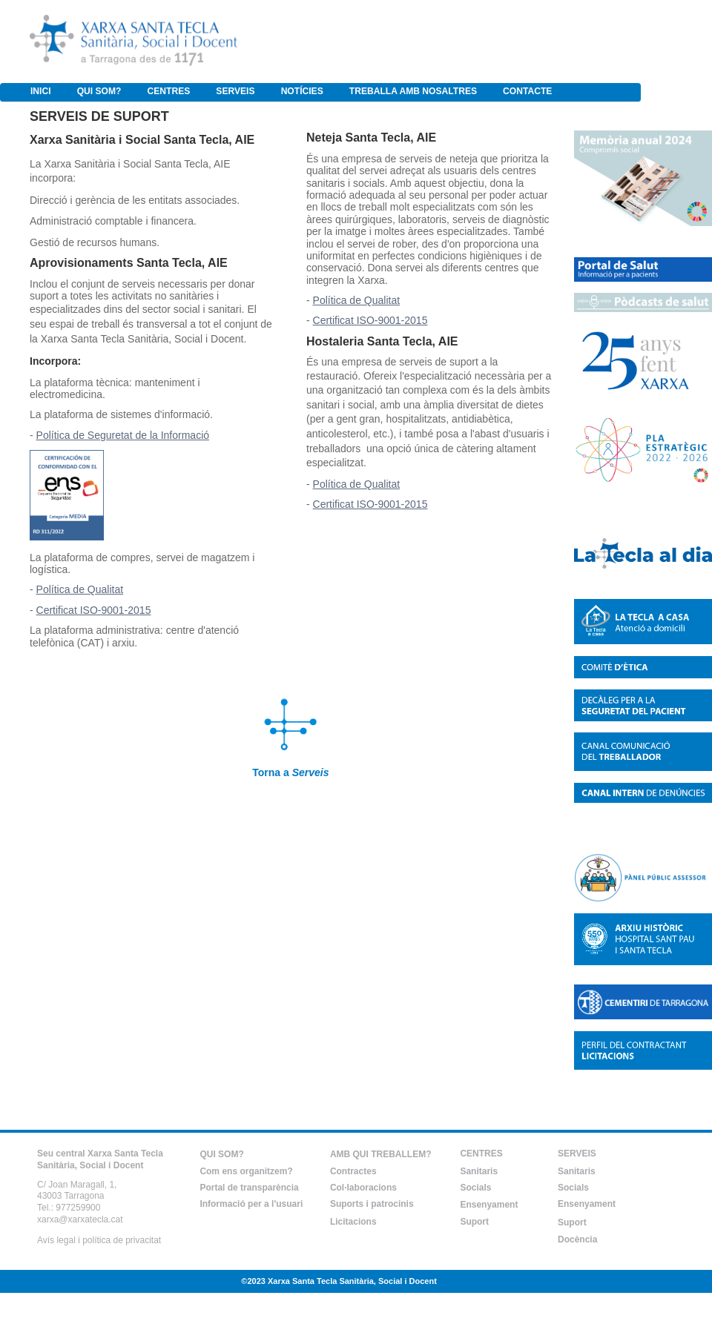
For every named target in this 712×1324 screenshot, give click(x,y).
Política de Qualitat (80, 589)
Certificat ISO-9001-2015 (93, 610)
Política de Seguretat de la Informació (122, 435)
